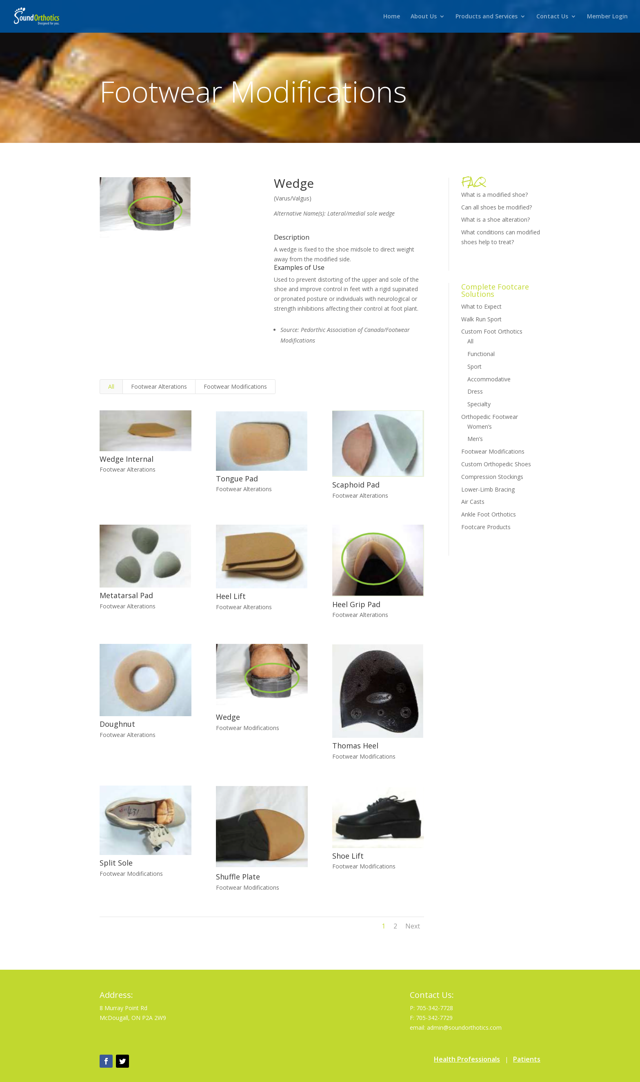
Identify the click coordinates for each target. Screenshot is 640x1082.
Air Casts (472, 501)
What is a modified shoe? (494, 194)
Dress (475, 391)
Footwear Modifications (235, 386)
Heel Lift (230, 596)
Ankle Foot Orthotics (488, 514)
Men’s (475, 439)
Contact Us (552, 16)
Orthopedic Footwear (489, 417)
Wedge (228, 717)
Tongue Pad (237, 478)
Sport (474, 366)
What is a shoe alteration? (495, 219)
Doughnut (117, 724)
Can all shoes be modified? (496, 207)
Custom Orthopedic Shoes (496, 464)
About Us (424, 16)
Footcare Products (486, 527)
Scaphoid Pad (355, 485)
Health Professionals (467, 1059)
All (111, 386)
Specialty (479, 404)
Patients (526, 1059)
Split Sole (115, 863)
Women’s (479, 426)
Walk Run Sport (481, 319)
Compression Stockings (492, 477)
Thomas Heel (355, 745)
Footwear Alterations (159, 386)
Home (391, 16)
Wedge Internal (126, 459)
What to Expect (481, 306)
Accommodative (489, 379)
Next (412, 926)
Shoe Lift (347, 856)
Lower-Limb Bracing (488, 489)
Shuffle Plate (238, 877)
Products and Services (487, 16)
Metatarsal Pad (126, 595)
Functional (481, 354)
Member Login (607, 16)
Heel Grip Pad (356, 604)
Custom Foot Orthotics (491, 331)
